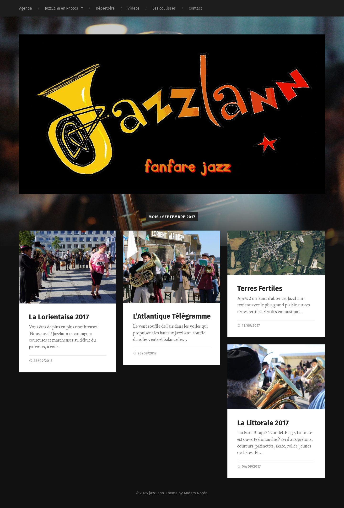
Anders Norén (195, 493)
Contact (195, 8)
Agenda (25, 8)
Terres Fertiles (259, 288)
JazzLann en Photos (61, 8)
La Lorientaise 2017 (59, 317)
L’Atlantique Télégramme (172, 316)
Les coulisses (164, 8)
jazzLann (156, 493)
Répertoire (105, 8)
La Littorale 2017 (263, 423)
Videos (134, 8)
